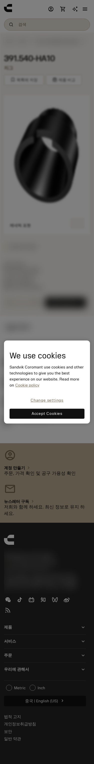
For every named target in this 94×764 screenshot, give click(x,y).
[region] (47, 381)
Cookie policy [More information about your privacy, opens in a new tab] (27, 385)
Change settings (47, 400)
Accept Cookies (47, 413)
